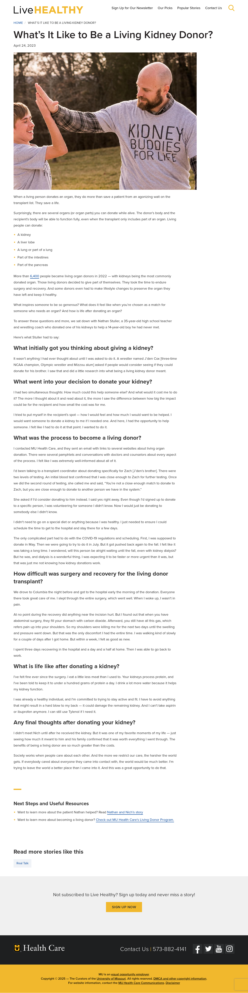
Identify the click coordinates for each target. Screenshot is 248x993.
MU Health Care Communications (141, 983)
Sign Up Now (124, 907)
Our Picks (165, 8)
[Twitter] (208, 949)
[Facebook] (197, 949)
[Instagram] (229, 949)
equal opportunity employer (130, 974)
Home (18, 23)
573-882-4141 (169, 949)
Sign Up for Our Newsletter (132, 8)
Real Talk (22, 863)
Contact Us (213, 8)
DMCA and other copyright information (179, 979)
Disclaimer (173, 983)
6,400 (34, 276)
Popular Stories (188, 8)
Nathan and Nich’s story (125, 812)
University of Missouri (111, 979)
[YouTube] (219, 949)
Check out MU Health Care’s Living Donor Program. (135, 820)
